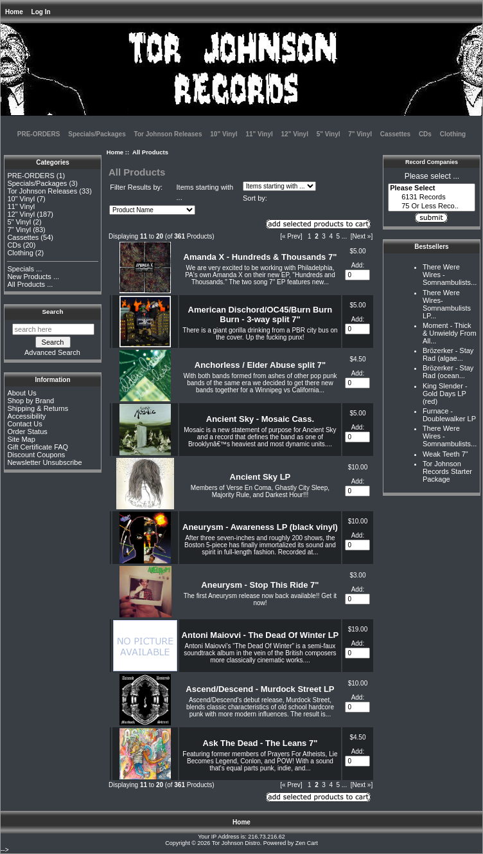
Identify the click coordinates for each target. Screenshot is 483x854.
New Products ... (33, 276)
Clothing (453, 134)
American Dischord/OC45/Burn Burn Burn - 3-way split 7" (260, 314)
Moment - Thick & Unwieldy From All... (450, 333)
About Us (21, 393)
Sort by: (255, 198)
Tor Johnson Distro (236, 843)
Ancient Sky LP (260, 477)
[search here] (53, 329)
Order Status (27, 431)
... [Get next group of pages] (344, 236)
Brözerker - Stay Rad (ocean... (448, 371)
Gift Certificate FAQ (37, 447)
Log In (41, 11)
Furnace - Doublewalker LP (449, 414)
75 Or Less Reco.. (432, 206)
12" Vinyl (294, 134)
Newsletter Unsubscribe (44, 462)
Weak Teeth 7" (445, 454)
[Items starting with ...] (279, 186)
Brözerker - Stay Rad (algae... (448, 354)
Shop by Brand (30, 400)
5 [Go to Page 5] (338, 236)
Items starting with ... (205, 192)
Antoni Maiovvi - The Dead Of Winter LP (260, 635)
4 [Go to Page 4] (331, 236)
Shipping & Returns (37, 408)
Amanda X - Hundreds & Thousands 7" (260, 257)
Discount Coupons (36, 455)
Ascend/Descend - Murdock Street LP (260, 689)
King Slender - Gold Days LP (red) (445, 393)
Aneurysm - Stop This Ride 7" (260, 585)
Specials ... (24, 269)
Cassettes (395, 134)
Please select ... (432, 176)
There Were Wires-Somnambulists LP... (447, 304)
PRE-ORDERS (38, 134)
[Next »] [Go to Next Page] (362, 236)
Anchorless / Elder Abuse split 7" (260, 365)
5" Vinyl (328, 134)
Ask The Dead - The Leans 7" (260, 743)
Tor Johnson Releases (168, 134)
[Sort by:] (152, 210)
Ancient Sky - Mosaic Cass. (260, 419)
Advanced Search (52, 352)
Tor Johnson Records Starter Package (447, 471)
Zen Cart (306, 843)
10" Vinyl (223, 134)
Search (53, 311)
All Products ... (30, 284)
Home (14, 11)
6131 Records (432, 197)
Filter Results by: (136, 187)
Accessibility (26, 416)
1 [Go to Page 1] (310, 236)
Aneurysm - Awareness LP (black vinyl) (260, 527)
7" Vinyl (360, 134)
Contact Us (24, 424)
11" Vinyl (258, 134)
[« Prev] (291, 236)
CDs (425, 134)
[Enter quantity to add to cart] (357, 274)
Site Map (21, 439)
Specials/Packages (97, 134)
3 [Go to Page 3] (324, 236)
